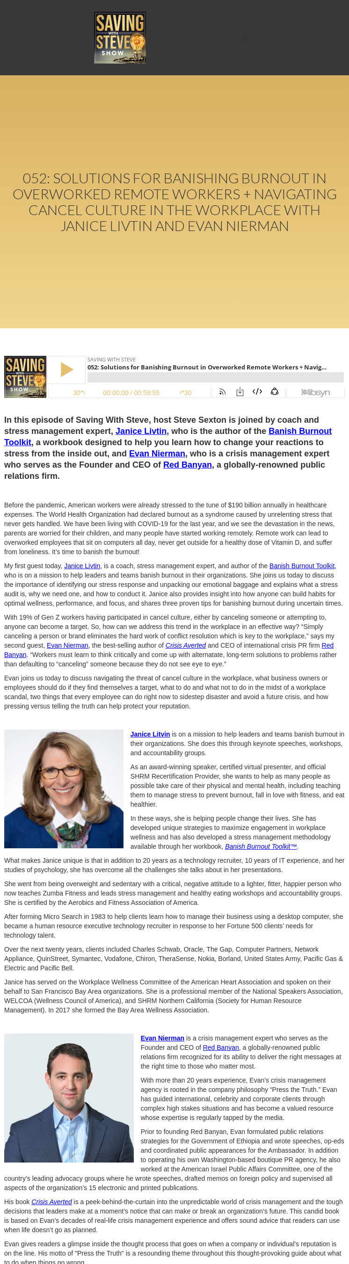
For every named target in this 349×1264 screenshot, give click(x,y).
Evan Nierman (157, 453)
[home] (117, 38)
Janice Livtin (141, 431)
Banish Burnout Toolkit (301, 566)
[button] (246, 38)
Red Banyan (187, 464)
